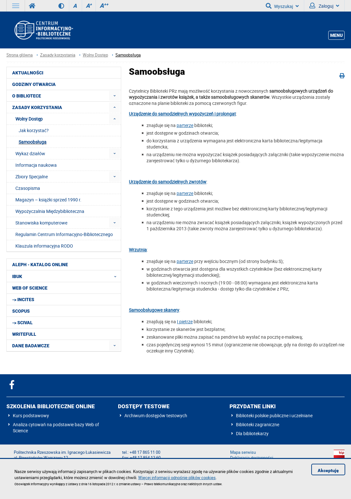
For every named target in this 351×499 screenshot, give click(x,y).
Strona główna (19, 55)
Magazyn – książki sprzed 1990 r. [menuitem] (48, 200)
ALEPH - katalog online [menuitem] (40, 264)
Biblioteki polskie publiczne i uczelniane (274, 415)
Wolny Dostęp (95, 55)
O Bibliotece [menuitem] (26, 95)
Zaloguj (324, 6)
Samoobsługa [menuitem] (32, 142)
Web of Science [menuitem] (29, 288)
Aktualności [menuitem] (27, 72)
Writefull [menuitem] (24, 334)
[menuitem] (114, 96)
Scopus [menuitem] (21, 311)
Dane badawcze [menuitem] (30, 345)
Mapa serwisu (243, 452)
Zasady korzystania (57, 55)
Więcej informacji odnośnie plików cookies (177, 477)
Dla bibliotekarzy (252, 433)
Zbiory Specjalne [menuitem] (31, 176)
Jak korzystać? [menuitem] (34, 130)
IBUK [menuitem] (66, 276)
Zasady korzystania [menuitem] (37, 107)
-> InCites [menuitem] (23, 299)
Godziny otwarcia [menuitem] (34, 84)
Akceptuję (328, 470)
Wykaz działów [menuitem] (30, 153)
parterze (185, 125)
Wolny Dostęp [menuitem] (29, 119)
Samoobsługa (128, 55)
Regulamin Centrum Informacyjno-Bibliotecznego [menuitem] (64, 234)
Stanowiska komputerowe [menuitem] (41, 223)
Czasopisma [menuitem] (27, 188)
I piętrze (185, 321)
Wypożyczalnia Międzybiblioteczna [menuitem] (49, 211)
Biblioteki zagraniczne (257, 424)
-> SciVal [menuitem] (22, 322)
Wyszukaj (282, 6)
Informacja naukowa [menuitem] (36, 165)
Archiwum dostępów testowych (155, 415)
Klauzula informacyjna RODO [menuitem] (44, 246)
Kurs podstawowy (31, 415)
